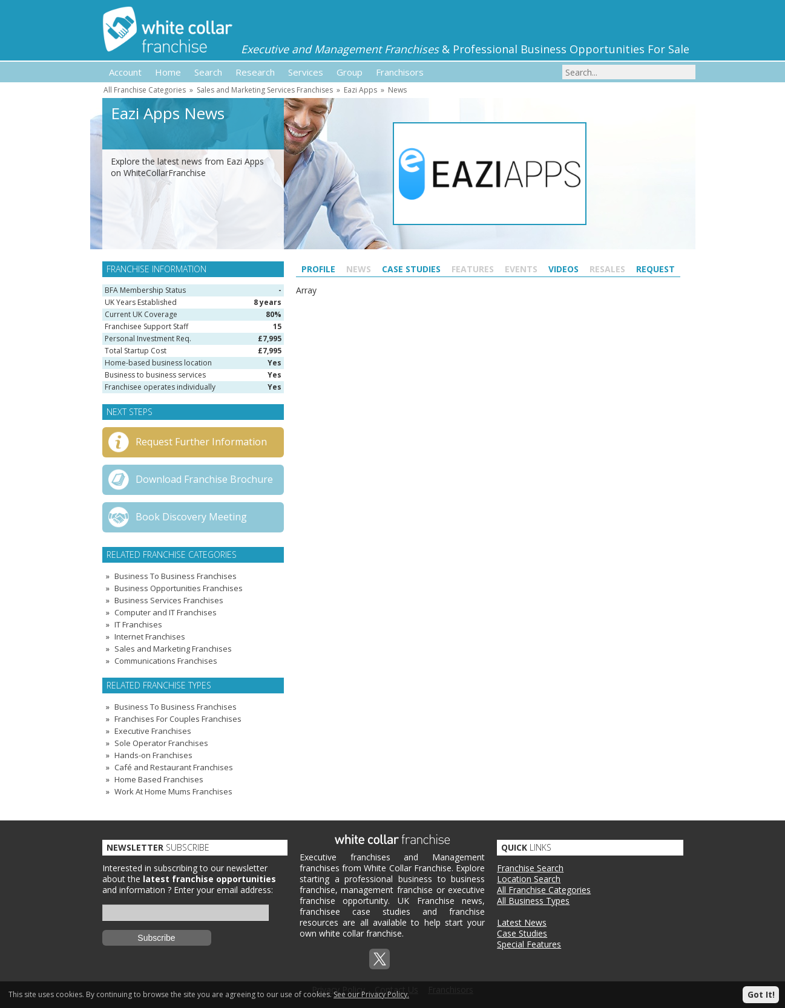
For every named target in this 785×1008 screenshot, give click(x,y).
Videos (563, 269)
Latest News (522, 922)
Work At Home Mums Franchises (173, 791)
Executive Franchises (152, 730)
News (397, 90)
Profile (318, 269)
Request (655, 269)
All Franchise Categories (144, 90)
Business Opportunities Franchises (178, 588)
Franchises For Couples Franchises (177, 718)
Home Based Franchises (158, 779)
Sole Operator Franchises (161, 743)
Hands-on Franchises (153, 755)
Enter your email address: (223, 889)
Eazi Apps (360, 90)
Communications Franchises (165, 660)
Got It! (761, 994)
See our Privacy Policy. (371, 994)
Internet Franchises (149, 636)
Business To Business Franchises (175, 576)
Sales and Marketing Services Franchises (265, 90)
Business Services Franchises (168, 600)
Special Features (529, 944)
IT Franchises (138, 624)
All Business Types (533, 900)
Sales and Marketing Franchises (173, 648)
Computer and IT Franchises (165, 612)
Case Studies (411, 269)
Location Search (528, 879)
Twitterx (379, 959)
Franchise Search (530, 868)
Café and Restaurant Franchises (173, 767)
